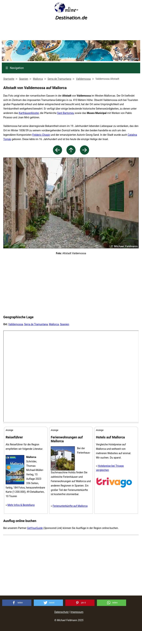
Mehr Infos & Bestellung (20, 505)
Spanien (64, 324)
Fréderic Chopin (41, 134)
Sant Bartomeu (65, 113)
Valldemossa (15, 324)
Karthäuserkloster (29, 113)
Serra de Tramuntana (36, 324)
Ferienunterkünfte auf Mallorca (70, 505)
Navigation (14, 68)
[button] (16, 603)
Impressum (76, 612)
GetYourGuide (35, 528)
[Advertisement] (71, 31)
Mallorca (54, 324)
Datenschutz (61, 612)
